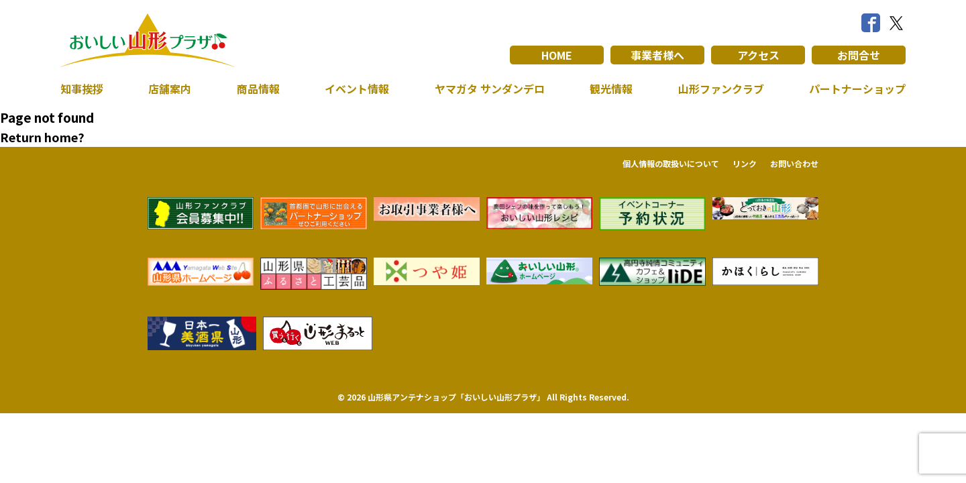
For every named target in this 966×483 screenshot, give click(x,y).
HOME (557, 55)
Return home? (42, 137)
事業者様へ (657, 55)
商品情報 (258, 88)
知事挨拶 (81, 88)
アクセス (758, 55)
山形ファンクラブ (721, 88)
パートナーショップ (857, 88)
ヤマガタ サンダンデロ (490, 88)
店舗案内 (169, 88)
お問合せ (858, 55)
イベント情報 (357, 88)
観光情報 (611, 88)
